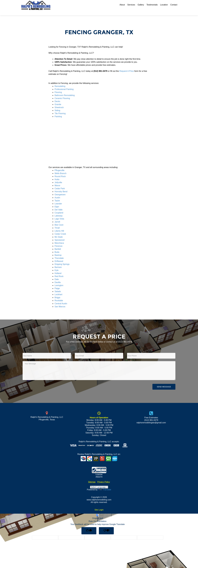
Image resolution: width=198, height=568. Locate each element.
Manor (57, 181)
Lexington (59, 281)
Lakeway (59, 211)
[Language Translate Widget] (99, 482)
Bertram (58, 263)
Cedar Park (60, 184)
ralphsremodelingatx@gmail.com (151, 418)
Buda (57, 248)
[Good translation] (88, 526)
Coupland (59, 208)
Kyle (56, 266)
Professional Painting (64, 85)
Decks (57, 97)
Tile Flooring (60, 109)
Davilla (58, 278)
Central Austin (61, 299)
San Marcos (60, 302)
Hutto (57, 175)
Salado (58, 287)
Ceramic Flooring (62, 94)
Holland (58, 269)
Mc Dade (59, 232)
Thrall (57, 223)
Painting (58, 112)
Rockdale (59, 296)
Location (164, 5)
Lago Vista (59, 214)
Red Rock (59, 272)
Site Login (98, 505)
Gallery (141, 5)
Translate (104, 485)
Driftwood (59, 257)
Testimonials (152, 5)
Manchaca (59, 239)
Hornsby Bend (61, 187)
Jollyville (58, 178)
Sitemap (92, 477)
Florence (58, 242)
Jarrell (57, 217)
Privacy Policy (103, 477)
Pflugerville (59, 166)
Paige (57, 284)
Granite (58, 100)
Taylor (57, 196)
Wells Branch (60, 169)
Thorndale (59, 254)
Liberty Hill (59, 226)
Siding (57, 106)
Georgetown (60, 190)
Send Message (164, 382)
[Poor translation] (106, 526)
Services (131, 5)
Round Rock (60, 172)
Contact (173, 5)
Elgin (57, 202)
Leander (58, 199)
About (122, 5)
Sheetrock (59, 103)
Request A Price (126, 67)
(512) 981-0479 (125, 337)
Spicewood (59, 235)
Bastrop (58, 251)
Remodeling (60, 82)
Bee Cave (59, 220)
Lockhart (58, 290)
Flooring (58, 88)
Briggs (57, 293)
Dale (57, 275)
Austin (57, 193)
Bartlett (58, 245)
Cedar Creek (60, 229)
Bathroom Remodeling (65, 91)
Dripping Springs (62, 260)
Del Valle (59, 205)
